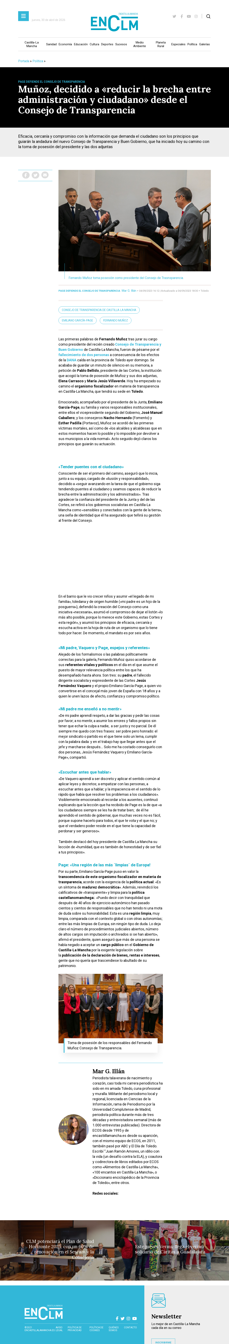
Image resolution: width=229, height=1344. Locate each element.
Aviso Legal (59, 1329)
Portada (23, 61)
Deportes (107, 44)
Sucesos (121, 44)
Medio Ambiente (139, 44)
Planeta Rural (161, 44)
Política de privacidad (75, 1329)
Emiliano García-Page (77, 320)
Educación (81, 44)
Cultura (94, 44)
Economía (65, 44)
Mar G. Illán (129, 290)
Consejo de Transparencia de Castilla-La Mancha (99, 310)
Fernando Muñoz (115, 320)
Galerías (204, 44)
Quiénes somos (114, 1329)
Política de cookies (96, 1329)
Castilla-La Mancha (32, 44)
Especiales (178, 44)
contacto (130, 1327)
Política (192, 44)
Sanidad (51, 44)
